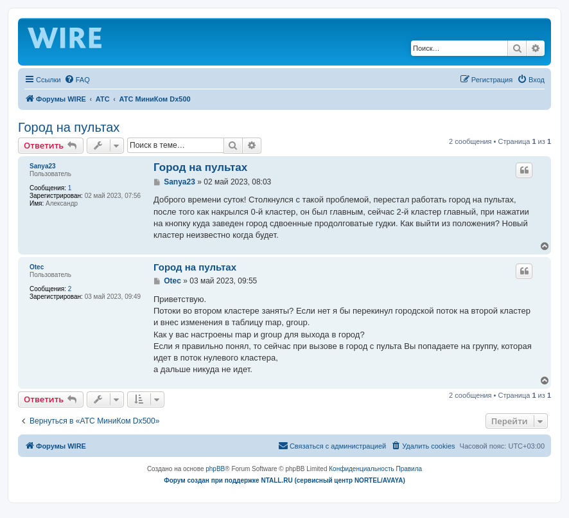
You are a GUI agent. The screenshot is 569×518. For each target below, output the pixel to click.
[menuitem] (77, 79)
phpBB (215, 468)
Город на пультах (68, 127)
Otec (37, 267)
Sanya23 (43, 166)
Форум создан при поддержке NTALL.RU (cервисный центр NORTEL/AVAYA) (284, 480)
